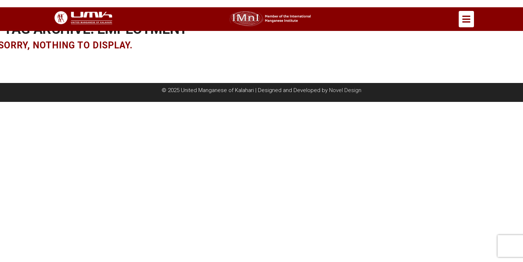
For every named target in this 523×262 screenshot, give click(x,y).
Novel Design (345, 90)
